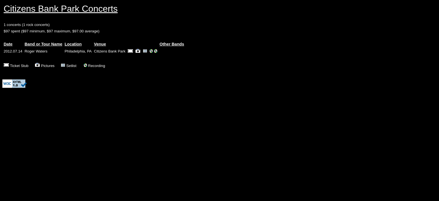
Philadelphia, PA (78, 51)
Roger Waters (36, 51)
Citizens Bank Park (109, 51)
